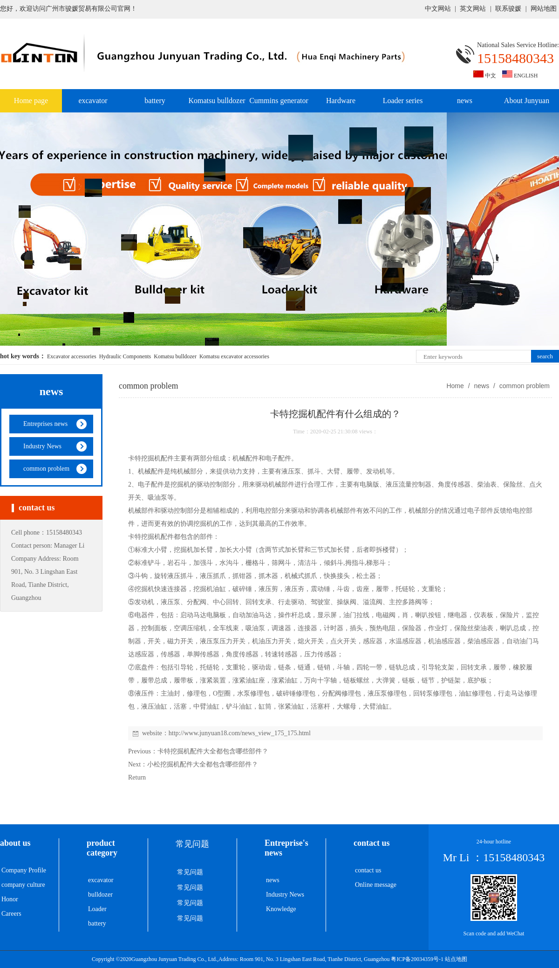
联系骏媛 (508, 8)
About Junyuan (526, 100)
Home (455, 386)
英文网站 (473, 8)
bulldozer (100, 894)
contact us (368, 870)
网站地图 (544, 8)
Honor (9, 899)
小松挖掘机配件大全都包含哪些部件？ (202, 764)
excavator (92, 100)
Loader (97, 908)
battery (154, 100)
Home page (31, 100)
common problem (524, 386)
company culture (23, 884)
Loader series (403, 100)
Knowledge (281, 908)
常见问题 (190, 872)
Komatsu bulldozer (216, 100)
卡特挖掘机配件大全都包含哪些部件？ (212, 751)
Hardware (340, 100)
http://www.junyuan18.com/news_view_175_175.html (240, 733)
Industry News (285, 894)
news (464, 100)
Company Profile (23, 870)
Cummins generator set (278, 104)
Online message (375, 884)
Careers (11, 913)
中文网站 (438, 8)
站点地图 (456, 959)
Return (137, 777)
